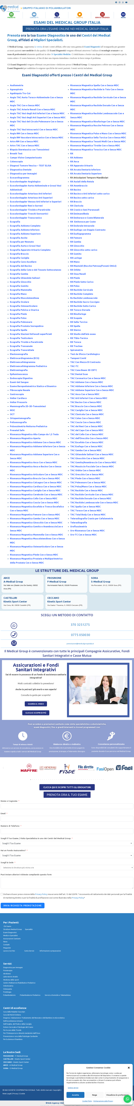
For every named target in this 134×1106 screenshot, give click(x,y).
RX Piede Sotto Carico (81, 282)
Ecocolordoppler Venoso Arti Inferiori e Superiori (35, 201)
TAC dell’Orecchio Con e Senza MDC (89, 438)
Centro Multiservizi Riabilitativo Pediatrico (19, 983)
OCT (12, 414)
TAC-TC (74, 366)
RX (71, 153)
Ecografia (15, 221)
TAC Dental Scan (79, 374)
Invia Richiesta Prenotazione (22, 905)
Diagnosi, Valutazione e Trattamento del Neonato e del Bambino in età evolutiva (34, 1018)
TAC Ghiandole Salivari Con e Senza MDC (91, 454)
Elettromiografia (19, 370)
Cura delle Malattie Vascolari (14, 1012)
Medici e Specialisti (10, 935)
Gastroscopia (17, 394)
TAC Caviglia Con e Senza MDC (86, 410)
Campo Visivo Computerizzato (26, 157)
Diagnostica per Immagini (23, 173)
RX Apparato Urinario (81, 165)
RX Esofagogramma (80, 233)
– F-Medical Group (15, 1056)
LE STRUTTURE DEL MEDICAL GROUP (67, 570)
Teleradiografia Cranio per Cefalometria (91, 518)
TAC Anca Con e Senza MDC (84, 394)
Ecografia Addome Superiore (25, 233)
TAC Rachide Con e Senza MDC (86, 490)
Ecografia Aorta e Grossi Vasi (25, 246)
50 (61, 54)
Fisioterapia (7, 970)
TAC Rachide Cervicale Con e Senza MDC (91, 494)
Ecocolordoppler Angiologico (25, 181)
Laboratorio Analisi (10, 977)
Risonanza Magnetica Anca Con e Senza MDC (33, 462)
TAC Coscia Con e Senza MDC (85, 422)
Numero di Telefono (10, 826)
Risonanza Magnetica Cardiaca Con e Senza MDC (36, 486)
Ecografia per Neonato (22, 241)
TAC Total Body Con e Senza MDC (88, 514)
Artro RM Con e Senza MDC (24, 141)
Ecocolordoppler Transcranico (26, 217)
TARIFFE (79, 17)
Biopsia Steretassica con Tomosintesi (29, 149)
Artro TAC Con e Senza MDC (24, 145)
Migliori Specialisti (48, 40)
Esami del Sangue (19, 382)
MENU (123, 17)
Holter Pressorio (18, 402)
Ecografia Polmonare (21, 322)
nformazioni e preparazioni (50, 951)
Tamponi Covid (78, 358)
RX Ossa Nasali (78, 274)
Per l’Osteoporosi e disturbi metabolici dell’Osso (21, 1033)
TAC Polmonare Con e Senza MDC (88, 482)
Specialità (28, 929)
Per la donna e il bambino (13, 1039)
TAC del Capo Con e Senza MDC (86, 430)
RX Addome (76, 157)
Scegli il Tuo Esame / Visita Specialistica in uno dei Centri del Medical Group (36, 838)
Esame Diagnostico (51, 35)
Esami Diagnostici (10, 932)
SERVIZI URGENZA (102, 17)
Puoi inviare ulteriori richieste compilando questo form (26, 874)
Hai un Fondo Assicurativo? (13, 850)
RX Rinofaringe (78, 314)
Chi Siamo (7, 926)
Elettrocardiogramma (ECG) (24, 358)
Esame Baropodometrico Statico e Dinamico (33, 386)
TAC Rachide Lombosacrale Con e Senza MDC (94, 502)
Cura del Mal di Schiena (12, 1015)
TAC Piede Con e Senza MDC (85, 478)
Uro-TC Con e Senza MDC (83, 534)
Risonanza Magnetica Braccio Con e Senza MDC (35, 478)
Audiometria (16, 85)
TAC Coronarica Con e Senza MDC (88, 378)
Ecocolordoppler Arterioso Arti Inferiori (31, 193)
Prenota (13, 35)
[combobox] (67, 843)
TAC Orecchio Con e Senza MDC (87, 474)
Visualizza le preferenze (117, 1095)
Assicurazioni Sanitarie (12, 938)
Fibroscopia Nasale (20, 390)
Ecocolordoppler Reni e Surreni (26, 205)
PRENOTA (11, 17)
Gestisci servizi (73, 1088)
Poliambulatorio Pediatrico (32, 995)
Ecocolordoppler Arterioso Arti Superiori (31, 197)
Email (3, 813)
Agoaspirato (16, 89)
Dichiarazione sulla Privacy (103, 1101)
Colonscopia (16, 161)
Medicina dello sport (11, 980)
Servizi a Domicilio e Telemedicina (58, 995)
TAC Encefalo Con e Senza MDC (86, 442)
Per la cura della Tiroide (12, 1030)
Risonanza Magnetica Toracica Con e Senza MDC (96, 149)
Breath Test (16, 153)
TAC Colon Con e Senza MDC (85, 418)
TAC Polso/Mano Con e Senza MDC (88, 486)
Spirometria (76, 350)
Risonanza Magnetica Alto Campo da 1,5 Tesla (34, 434)
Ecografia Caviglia (19, 257)
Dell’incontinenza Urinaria (13, 1021)
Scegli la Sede (7, 862)
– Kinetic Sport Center (16, 1059)
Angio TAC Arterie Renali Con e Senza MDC (32, 109)
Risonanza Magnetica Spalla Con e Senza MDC (94, 85)
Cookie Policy (87, 1101)
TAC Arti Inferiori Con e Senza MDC (88, 398)
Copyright (57, 1090)
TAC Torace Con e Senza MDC (86, 510)
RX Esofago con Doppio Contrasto (87, 229)
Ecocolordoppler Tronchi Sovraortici (29, 213)
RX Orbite (75, 270)
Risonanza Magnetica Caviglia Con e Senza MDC (35, 490)
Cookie (22, 1094)
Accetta (75, 1095)
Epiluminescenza (19, 374)
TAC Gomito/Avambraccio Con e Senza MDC (93, 462)
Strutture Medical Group (14, 929)
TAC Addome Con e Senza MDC (86, 382)
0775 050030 (80, 635)
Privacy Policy (41, 894)
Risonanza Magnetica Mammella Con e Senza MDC (36, 534)
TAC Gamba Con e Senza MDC (86, 450)
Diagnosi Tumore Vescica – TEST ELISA (30, 165)
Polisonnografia (18, 422)
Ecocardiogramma (19, 177)
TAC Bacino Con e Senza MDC (85, 402)
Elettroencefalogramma (22, 362)
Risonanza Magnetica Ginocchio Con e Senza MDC (36, 522)
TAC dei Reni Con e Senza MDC (86, 426)
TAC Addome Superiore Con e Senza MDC (92, 390)
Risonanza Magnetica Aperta (25, 438)
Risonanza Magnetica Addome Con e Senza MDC (35, 442)
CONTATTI (34, 17)
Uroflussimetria (78, 526)
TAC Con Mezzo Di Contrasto (85, 362)
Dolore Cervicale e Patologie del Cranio (18, 1027)
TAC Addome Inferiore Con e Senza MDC (91, 386)
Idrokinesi (7, 973)
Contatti (6, 945)
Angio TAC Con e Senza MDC (25, 105)
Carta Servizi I (32, 951)
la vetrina (38, 47)
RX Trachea (76, 346)
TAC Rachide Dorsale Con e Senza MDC (90, 498)
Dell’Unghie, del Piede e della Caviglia (17, 1024)
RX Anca (74, 161)
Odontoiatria (8, 986)
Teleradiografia (78, 522)
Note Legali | (8, 1094)
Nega (94, 1095)
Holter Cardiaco (18, 398)
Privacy (15, 1094)
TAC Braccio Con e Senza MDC (86, 406)
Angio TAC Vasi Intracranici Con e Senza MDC (34, 129)
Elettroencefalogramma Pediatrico (28, 366)
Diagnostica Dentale (20, 169)
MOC (12, 410)
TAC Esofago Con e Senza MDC (86, 446)
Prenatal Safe (17, 430)
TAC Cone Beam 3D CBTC (83, 370)
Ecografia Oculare (19, 302)
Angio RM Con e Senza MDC (24, 133)
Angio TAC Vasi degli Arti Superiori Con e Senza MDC (38, 117)
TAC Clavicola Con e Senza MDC (87, 414)
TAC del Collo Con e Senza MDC (86, 434)
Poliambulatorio (11, 995)
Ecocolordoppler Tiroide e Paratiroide (30, 209)
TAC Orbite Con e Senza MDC (85, 470)
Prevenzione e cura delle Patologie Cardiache (20, 1036)
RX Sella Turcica (78, 322)
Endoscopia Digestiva (21, 378)
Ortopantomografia (20, 418)
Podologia (7, 992)
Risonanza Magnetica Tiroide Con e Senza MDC (95, 145)
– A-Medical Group (13, 1065)
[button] (128, 1067)
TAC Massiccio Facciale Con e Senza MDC (92, 466)
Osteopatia (7, 989)
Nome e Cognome (9, 801)
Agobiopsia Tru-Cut (20, 93)
